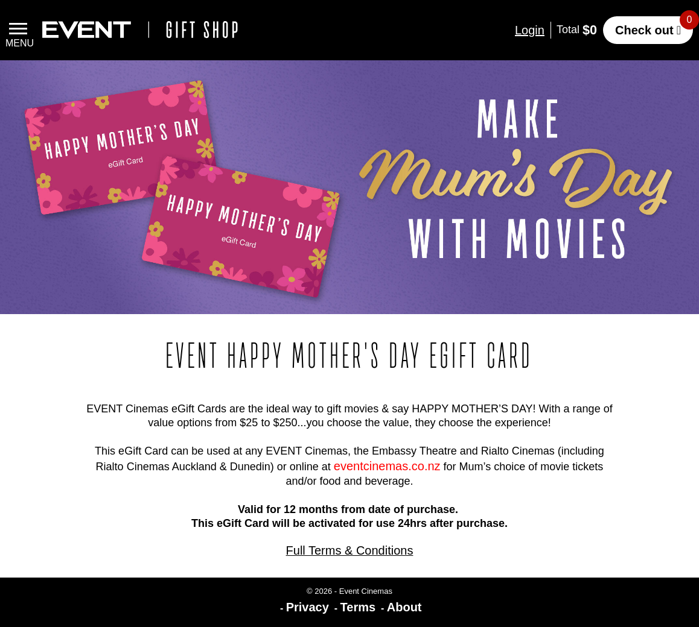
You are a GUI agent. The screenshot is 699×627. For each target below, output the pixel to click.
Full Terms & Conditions (349, 550)
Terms (358, 607)
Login (529, 30)
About (404, 607)
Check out (644, 30)
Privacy (307, 607)
